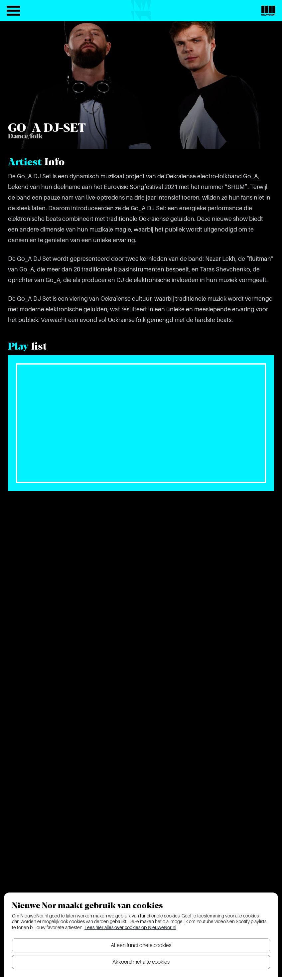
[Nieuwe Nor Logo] (268, 11)
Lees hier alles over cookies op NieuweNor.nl (130, 927)
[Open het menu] (13, 11)
